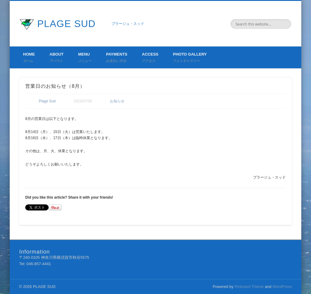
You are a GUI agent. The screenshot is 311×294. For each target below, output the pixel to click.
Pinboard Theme (249, 286)
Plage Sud (47, 101)
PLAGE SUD (66, 23)
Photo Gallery (190, 57)
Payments (116, 57)
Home (29, 57)
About (56, 57)
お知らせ (117, 101)
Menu (84, 57)
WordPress (282, 286)
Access (150, 57)
